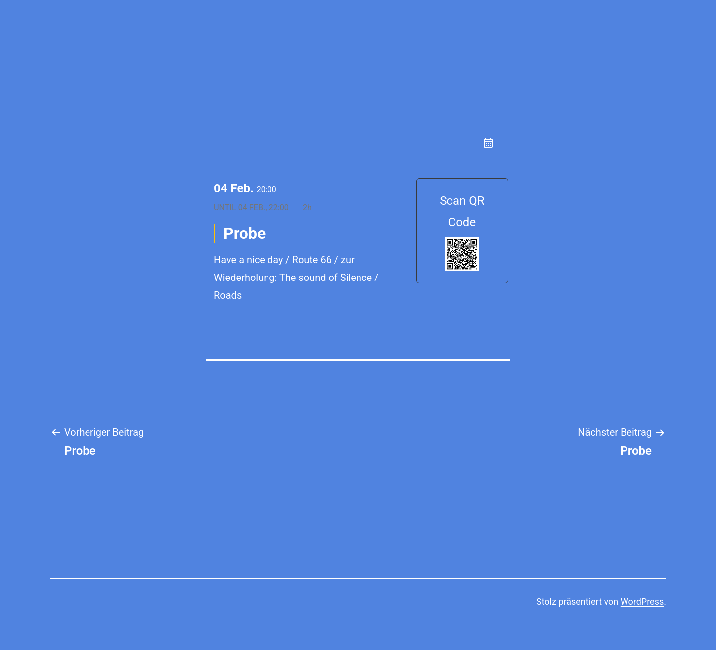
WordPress (642, 601)
